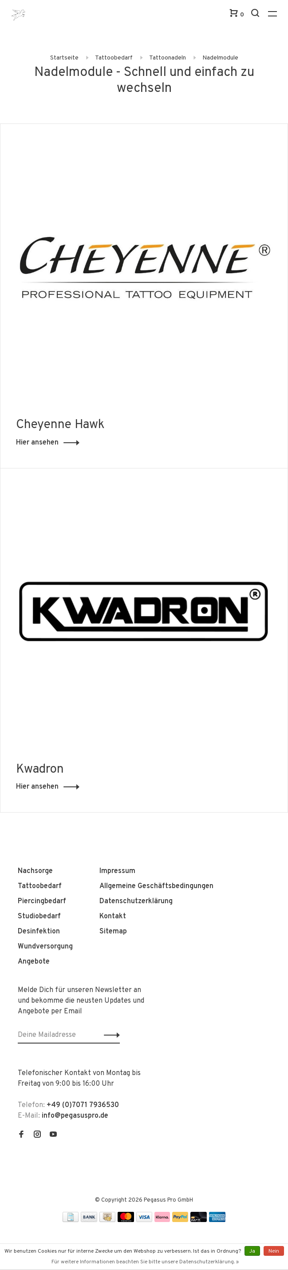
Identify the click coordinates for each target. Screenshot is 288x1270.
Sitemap (113, 931)
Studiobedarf (39, 916)
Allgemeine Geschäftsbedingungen (156, 886)
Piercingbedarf (42, 901)
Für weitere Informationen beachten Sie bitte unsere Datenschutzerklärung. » (145, 1262)
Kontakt (112, 916)
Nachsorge (35, 871)
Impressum (117, 871)
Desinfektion (39, 931)
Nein (273, 1251)
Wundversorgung (45, 946)
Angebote (34, 961)
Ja (252, 1251)
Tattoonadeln (167, 58)
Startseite (64, 58)
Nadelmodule (220, 58)
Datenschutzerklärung (136, 901)
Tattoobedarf (114, 58)
